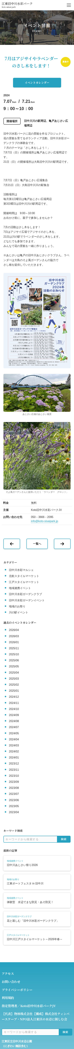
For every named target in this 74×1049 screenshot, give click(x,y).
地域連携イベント (20, 588)
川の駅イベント (18, 612)
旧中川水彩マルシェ (21, 569)
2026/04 (14, 630)
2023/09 (14, 781)
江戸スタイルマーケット (24, 582)
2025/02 (14, 684)
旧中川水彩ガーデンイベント (27, 600)
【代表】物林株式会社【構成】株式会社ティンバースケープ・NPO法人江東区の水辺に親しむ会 (35, 1016)
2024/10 (14, 709)
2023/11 (14, 769)
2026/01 (14, 642)
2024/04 (14, 739)
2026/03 (14, 636)
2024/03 (14, 745)
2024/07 (14, 727)
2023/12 (14, 763)
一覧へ (37, 543)
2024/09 (14, 715)
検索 (64, 839)
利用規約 (8, 997)
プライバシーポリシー (17, 989)
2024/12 (14, 696)
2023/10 (14, 775)
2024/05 (14, 733)
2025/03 (14, 678)
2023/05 (14, 806)
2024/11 (14, 703)
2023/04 (14, 812)
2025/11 (14, 648)
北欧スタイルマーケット (24, 576)
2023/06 (14, 800)
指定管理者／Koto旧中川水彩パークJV (29, 1005)
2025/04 (14, 672)
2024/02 (14, 751)
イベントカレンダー (37, 83)
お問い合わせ (11, 981)
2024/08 (14, 721)
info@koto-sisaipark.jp (44, 521)
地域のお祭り (17, 606)
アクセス (8, 973)
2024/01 (14, 757)
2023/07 (14, 793)
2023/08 (14, 787)
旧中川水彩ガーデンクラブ (25, 594)
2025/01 (14, 690)
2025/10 (14, 654)
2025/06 (14, 660)
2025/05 (14, 666)
